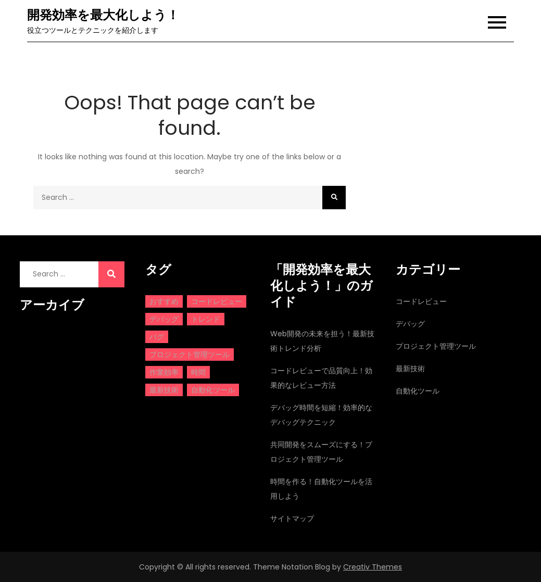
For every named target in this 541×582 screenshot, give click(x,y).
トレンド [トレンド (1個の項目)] (205, 319)
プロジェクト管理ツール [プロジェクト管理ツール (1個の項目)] (189, 354)
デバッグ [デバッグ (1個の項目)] (164, 319)
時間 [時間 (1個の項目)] (198, 372)
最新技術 (410, 368)
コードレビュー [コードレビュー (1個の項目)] (216, 301)
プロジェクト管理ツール (436, 346)
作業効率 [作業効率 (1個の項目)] (164, 372)
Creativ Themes (372, 567)
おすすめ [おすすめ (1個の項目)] (164, 301)
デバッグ (410, 324)
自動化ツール (417, 391)
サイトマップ (292, 518)
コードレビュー (421, 301)
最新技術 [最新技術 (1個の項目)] (164, 390)
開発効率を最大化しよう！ (103, 14)
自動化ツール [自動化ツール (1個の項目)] (213, 390)
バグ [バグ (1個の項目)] (156, 337)
